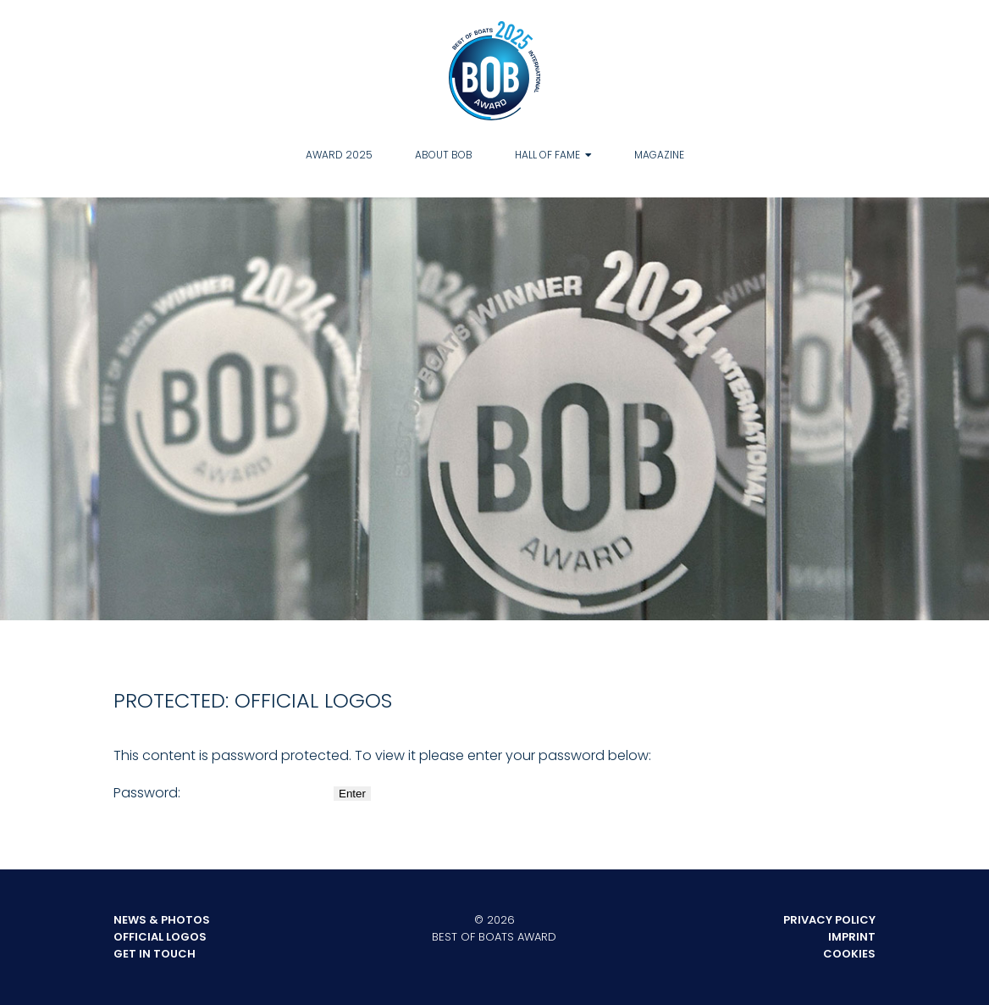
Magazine (659, 154)
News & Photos (161, 920)
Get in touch (154, 954)
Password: (221, 792)
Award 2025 (339, 154)
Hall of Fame (547, 154)
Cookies (849, 954)
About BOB (443, 154)
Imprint (852, 937)
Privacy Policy (829, 920)
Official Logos (160, 937)
